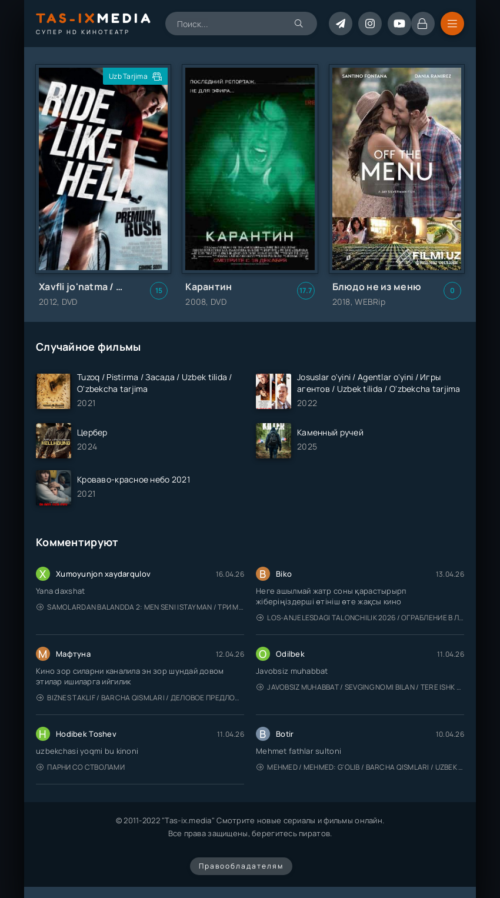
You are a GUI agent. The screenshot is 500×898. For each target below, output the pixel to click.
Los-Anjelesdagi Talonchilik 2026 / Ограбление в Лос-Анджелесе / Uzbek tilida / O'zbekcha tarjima (360, 618)
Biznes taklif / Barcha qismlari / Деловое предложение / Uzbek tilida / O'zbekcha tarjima (140, 698)
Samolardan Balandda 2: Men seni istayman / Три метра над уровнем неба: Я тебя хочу (140, 607)
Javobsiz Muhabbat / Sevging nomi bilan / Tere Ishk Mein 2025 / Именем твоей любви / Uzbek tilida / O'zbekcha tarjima (360, 687)
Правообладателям (241, 866)
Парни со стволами (80, 767)
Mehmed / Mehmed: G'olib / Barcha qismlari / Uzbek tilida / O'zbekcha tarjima (360, 767)
